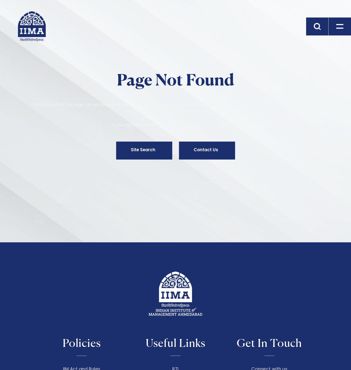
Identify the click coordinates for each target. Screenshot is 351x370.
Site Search (143, 150)
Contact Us (206, 150)
